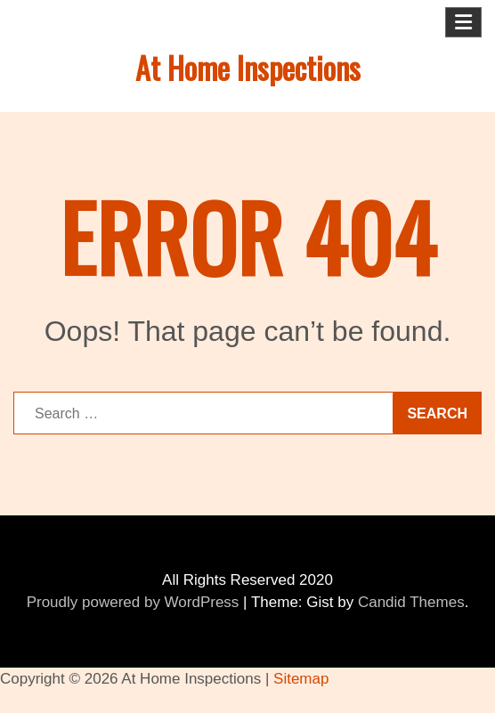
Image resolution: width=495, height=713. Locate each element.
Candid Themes (411, 602)
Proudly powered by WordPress (133, 602)
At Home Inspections (248, 67)
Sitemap (301, 678)
